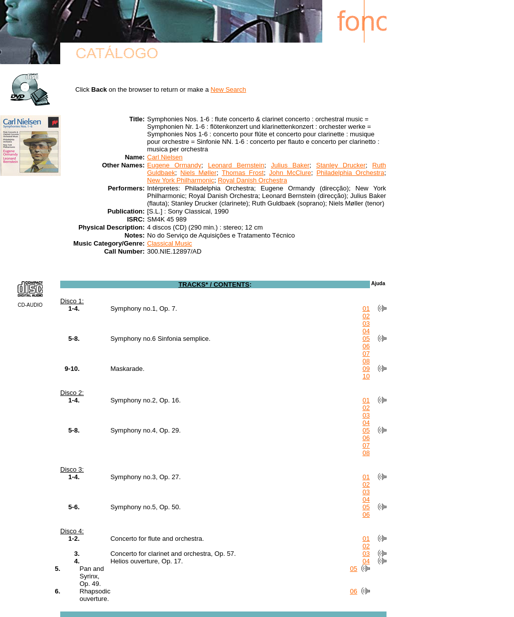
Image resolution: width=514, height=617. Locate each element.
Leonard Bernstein (236, 165)
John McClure (290, 172)
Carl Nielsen (165, 157)
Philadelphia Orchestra (350, 172)
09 (365, 368)
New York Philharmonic (180, 180)
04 (365, 331)
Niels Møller (198, 172)
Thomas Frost (243, 172)
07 (365, 353)
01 (365, 308)
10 (365, 376)
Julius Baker (290, 165)
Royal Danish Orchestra (252, 180)
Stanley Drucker (341, 165)
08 (365, 361)
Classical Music (169, 243)
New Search (228, 89)
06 (365, 346)
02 (365, 316)
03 (365, 323)
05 (365, 338)
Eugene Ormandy (174, 165)
